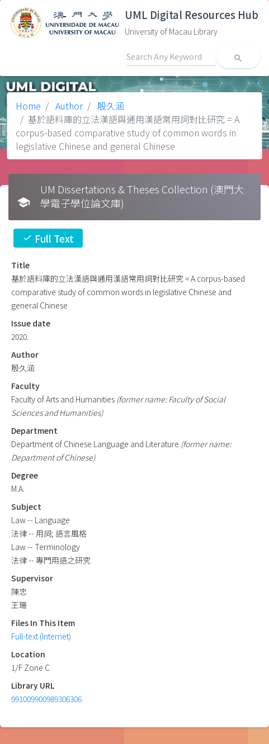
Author (68, 105)
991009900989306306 (46, 698)
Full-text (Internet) (41, 636)
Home (28, 105)
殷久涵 (109, 105)
